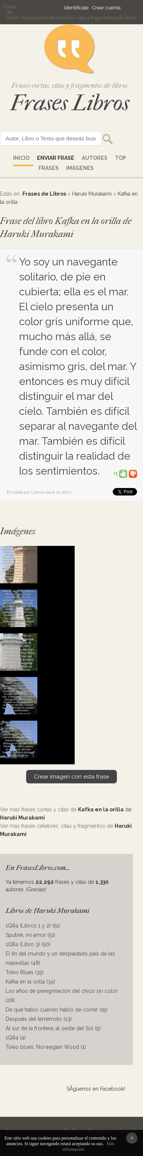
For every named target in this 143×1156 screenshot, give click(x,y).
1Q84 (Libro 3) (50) (28, 944)
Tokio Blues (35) (25, 972)
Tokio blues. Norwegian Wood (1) (46, 1047)
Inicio (21, 158)
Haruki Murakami (92, 194)
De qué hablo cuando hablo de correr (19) (57, 1010)
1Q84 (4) (16, 1038)
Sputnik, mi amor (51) (30, 935)
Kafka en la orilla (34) (30, 982)
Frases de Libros (44, 194)
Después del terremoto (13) (39, 1019)
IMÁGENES (80, 168)
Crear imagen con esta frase (71, 776)
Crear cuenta (106, 7)
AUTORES (95, 158)
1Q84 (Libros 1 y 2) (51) (33, 926)
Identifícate (76, 7)
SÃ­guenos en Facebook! (95, 1089)
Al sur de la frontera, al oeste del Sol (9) (53, 1028)
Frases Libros (69, 103)
